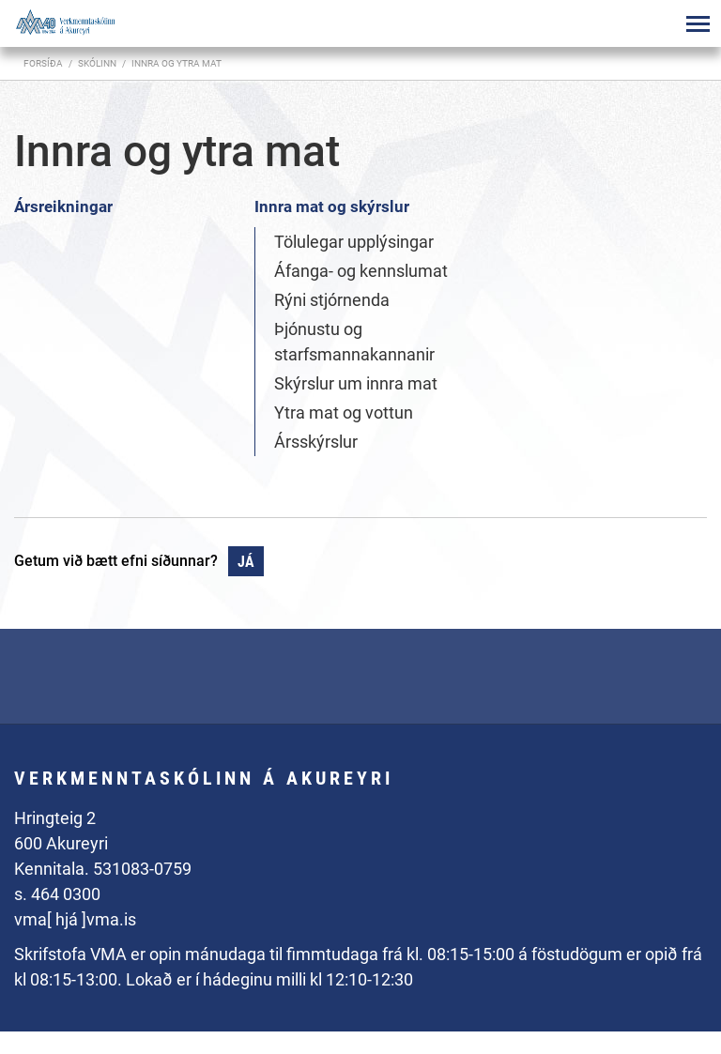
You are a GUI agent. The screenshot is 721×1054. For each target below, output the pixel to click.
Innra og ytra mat (176, 63)
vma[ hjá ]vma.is (75, 919)
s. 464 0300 (57, 894)
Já (246, 562)
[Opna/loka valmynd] (697, 23)
